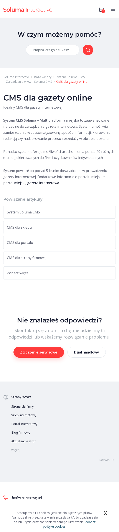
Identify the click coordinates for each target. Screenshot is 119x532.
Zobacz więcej (18, 273)
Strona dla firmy (22, 406)
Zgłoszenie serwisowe (38, 352)
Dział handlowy (86, 352)
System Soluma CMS (23, 212)
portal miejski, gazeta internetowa (31, 182)
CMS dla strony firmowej (26, 257)
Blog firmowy (20, 432)
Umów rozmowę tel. (23, 498)
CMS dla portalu (20, 242)
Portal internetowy (24, 424)
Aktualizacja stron (23, 441)
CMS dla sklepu (19, 227)
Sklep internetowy (23, 415)
